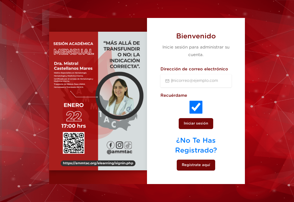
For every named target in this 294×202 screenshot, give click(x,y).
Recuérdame (173, 95)
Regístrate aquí (196, 165)
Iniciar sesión (196, 123)
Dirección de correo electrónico (194, 69)
